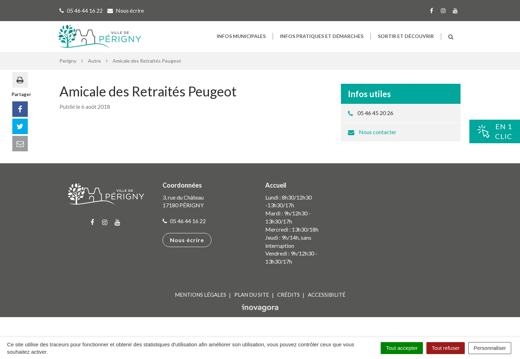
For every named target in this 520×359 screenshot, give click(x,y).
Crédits (288, 308)
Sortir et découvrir (406, 42)
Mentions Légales (200, 308)
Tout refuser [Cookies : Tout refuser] (445, 348)
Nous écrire (187, 253)
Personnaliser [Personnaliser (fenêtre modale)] (490, 348)
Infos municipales (241, 42)
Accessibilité (326, 308)
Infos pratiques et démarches (321, 42)
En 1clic (494, 131)
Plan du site (251, 308)
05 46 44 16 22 (184, 234)
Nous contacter (378, 144)
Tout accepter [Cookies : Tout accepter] (402, 348)
